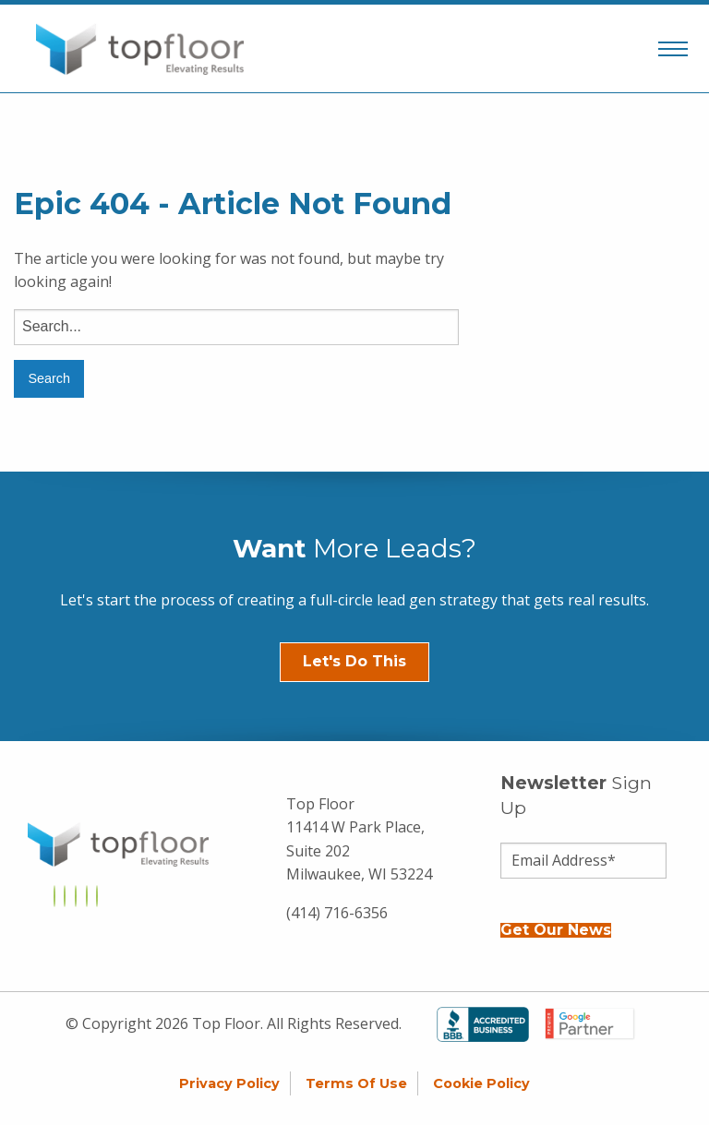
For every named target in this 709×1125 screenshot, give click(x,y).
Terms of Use (356, 1083)
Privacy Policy (229, 1083)
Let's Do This (354, 661)
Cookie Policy (481, 1083)
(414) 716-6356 (337, 913)
